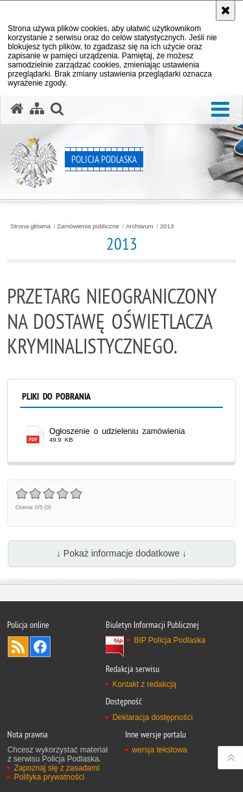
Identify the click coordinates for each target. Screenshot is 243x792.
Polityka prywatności (49, 777)
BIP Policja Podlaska (169, 640)
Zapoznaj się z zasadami (56, 768)
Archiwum (140, 226)
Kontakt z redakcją (144, 684)
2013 (167, 226)
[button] (220, 110)
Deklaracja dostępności (152, 717)
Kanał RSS (18, 646)
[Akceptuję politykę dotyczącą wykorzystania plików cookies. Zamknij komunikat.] (225, 10)
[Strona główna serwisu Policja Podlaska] (16, 109)
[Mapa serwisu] (37, 109)
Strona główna (30, 226)
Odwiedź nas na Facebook (40, 646)
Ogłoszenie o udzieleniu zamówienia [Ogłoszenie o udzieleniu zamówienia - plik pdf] (117, 431)
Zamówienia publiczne (88, 226)
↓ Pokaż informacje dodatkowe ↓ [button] (121, 553)
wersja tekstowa (159, 749)
